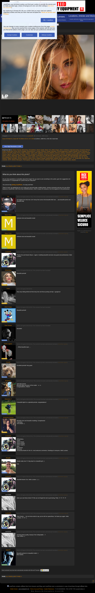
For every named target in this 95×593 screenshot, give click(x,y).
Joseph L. (24, 155)
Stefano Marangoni (17, 160)
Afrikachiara (24, 150)
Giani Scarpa (15, 154)
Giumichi (62, 154)
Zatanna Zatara (67, 160)
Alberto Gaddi (40, 150)
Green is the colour (84, 154)
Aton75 (20, 151)
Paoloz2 (4, 158)
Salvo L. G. (71, 158)
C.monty (38, 151)
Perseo (20, 158)
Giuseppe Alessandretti (72, 154)
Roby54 (56, 158)
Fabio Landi (34, 152)
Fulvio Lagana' (76, 152)
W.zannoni (54, 160)
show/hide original (63, 196)
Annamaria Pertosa (84, 150)
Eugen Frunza (17, 152)
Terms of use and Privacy (36, 589)
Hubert (4, 155)
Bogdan (24, 151)
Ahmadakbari (32, 150)
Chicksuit (43, 151)
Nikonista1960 (74, 157)
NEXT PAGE (18, 166)
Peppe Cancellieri (12, 158)
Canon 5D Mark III (7, 138)
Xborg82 (59, 160)
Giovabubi (40, 154)
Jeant (19, 155)
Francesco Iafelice (60, 152)
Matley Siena (27, 157)
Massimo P (21, 157)
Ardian (4, 151)
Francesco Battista (49, 152)
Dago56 (70, 151)
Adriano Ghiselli (16, 150)
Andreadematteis (74, 150)
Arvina (15, 151)
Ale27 (61, 150)
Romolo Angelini (63, 158)
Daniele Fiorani (77, 151)
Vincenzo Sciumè (39, 160)
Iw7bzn (9, 155)
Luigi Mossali (48, 155)
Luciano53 (30, 136)
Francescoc (68, 152)
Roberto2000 (49, 158)
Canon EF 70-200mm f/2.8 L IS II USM (23, 138)
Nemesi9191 (50, 157)
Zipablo (74, 160)
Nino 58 (81, 157)
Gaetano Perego (85, 152)
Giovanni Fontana (48, 154)
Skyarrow (87, 158)
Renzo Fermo (32, 158)
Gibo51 (28, 154)
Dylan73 (4, 152)
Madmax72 (56, 155)
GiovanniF (57, 154)
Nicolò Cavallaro (65, 157)
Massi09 (14, 157)
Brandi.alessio (31, 151)
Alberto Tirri (48, 150)
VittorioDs (47, 160)
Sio (83, 158)
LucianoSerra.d (40, 155)
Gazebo (4, 154)
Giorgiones (34, 154)
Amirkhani (66, 150)
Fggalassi (40, 152)
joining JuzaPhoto (17, 184)
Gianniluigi (22, 154)
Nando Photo (43, 157)
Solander (4, 160)
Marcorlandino (83, 155)
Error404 (9, 152)
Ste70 (9, 160)
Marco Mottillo (63, 155)
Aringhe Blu (9, 151)
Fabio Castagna (25, 152)
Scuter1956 (78, 158)
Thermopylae (26, 160)
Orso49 (86, 157)
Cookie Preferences (49, 589)
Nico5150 (57, 157)
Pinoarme (25, 158)
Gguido (9, 154)
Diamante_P (85, 151)
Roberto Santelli (40, 158)
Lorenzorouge (31, 155)
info (87, 232)
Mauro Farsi (35, 157)
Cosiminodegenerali (62, 151)
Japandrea (14, 155)
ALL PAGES (9, 166)
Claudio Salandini (51, 151)
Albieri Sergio (55, 150)
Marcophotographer (73, 155)
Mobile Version (14, 589)
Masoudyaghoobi (7, 157)
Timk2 (32, 160)
